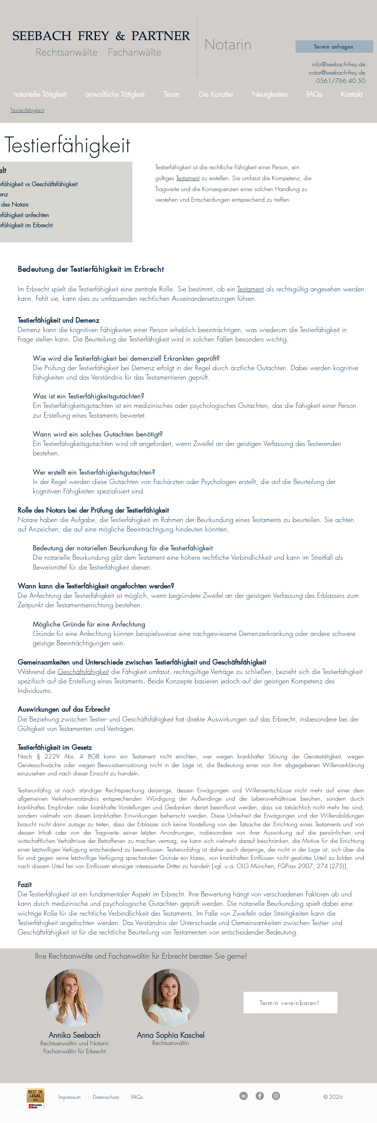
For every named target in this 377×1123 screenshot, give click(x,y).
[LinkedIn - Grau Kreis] (243, 1096)
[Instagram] (276, 1096)
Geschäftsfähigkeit (83, 671)
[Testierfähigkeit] (27, 110)
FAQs (137, 1096)
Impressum (69, 1096)
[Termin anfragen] (334, 46)
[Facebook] (260, 1096)
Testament (187, 178)
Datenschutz (106, 1096)
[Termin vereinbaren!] (290, 1002)
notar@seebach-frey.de (337, 72)
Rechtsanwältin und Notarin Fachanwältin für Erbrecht (74, 1047)
